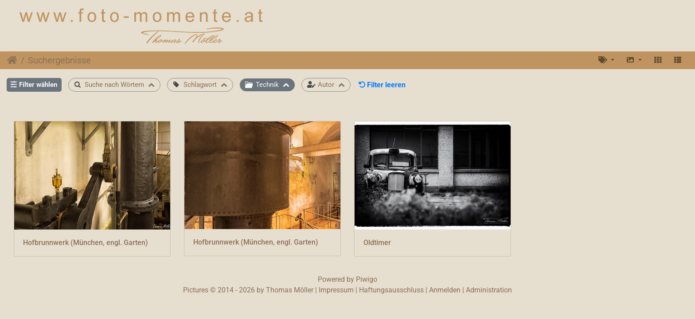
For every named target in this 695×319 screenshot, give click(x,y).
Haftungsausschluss (391, 290)
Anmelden (445, 290)
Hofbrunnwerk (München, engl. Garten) (85, 242)
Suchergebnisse (59, 60)
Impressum (336, 290)
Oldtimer (377, 242)
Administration (489, 290)
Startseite (12, 60)
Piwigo (366, 279)
